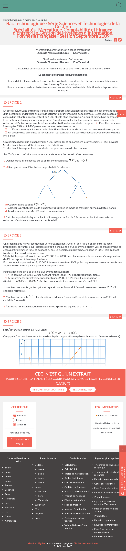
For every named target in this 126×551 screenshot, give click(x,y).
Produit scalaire (102, 497)
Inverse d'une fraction (75, 509)
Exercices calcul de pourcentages (104, 530)
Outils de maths (78, 458)
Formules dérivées (103, 536)
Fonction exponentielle (106, 479)
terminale (10, 498)
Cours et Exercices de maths (18, 460)
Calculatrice (70, 464)
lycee (38, 487)
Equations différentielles (107, 524)
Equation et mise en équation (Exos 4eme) (105, 503)
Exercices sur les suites (106, 488)
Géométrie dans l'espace (107, 492)
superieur (40, 504)
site (37, 509)
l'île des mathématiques (86, 543)
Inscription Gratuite (48, 389)
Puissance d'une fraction (77, 513)
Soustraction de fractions (77, 491)
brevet (8, 485)
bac (7, 503)
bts (7, 511)
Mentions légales (36, 543)
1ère (7, 494)
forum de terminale (106, 415)
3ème (8, 480)
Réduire (18, 420)
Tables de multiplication (76, 473)
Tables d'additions (73, 478)
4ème (8, 476)
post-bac (9, 507)
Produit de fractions (74, 495)
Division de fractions (74, 500)
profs (37, 518)
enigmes (39, 513)
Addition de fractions (75, 487)
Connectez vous (19, 441)
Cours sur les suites (104, 483)
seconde (9, 489)
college (39, 464)
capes (8, 516)
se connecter (82, 389)
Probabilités (100, 515)
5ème (8, 472)
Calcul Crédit (71, 469)
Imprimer (19, 415)
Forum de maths (48, 458)
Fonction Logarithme (105, 520)
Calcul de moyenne (74, 482)
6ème (8, 467)
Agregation (11, 520)
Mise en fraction (72, 504)
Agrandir (19, 424)
